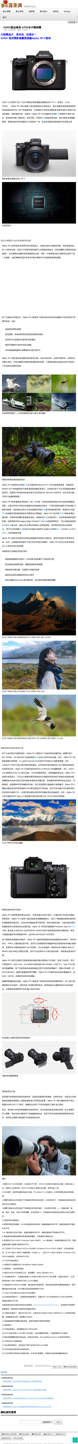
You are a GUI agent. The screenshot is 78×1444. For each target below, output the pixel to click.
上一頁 (57, 1367)
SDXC (72, 926)
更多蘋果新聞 (70, 1367)
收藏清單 (36, 1434)
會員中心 (48, 1434)
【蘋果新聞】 (7, 1381)
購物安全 (60, 1434)
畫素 (58, 114)
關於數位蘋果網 (9, 1434)
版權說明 (6, 1438)
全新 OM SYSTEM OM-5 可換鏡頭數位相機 (29, 1390)
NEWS (4, 1372)
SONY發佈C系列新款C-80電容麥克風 (27, 1381)
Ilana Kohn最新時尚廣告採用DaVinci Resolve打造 (32, 1407)
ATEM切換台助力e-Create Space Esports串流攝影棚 (33, 1398)
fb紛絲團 (24, 1434)
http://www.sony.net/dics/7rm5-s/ (46, 1305)
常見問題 (18, 1438)
